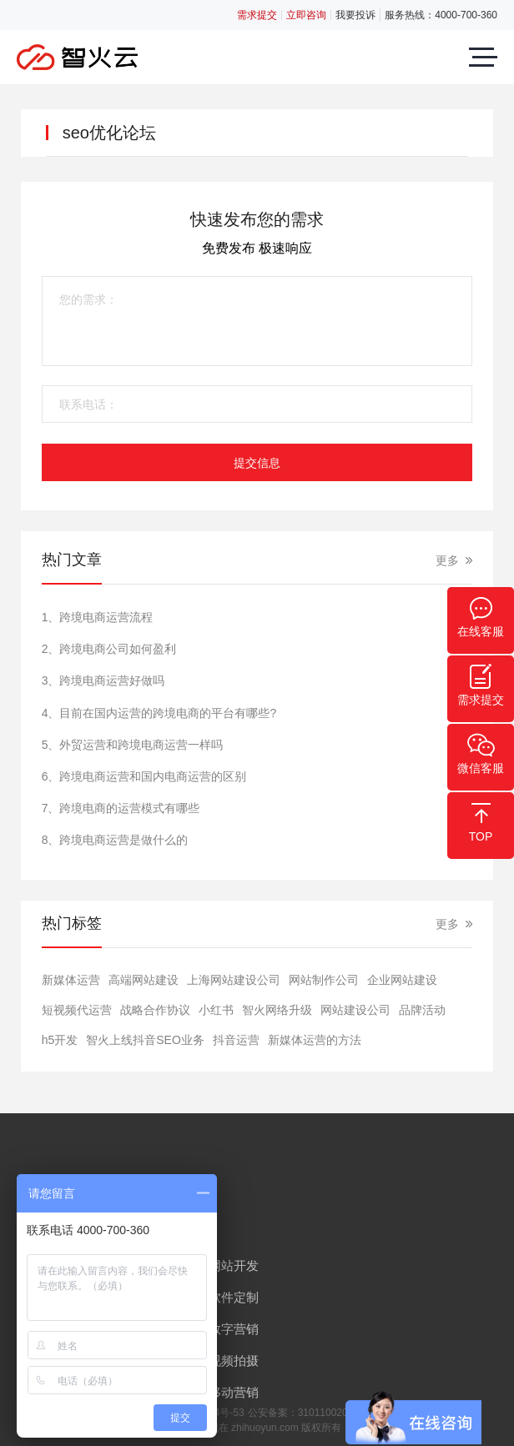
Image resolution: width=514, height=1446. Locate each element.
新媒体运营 (71, 980)
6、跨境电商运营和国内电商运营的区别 (144, 776)
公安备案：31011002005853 (311, 1413)
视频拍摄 (234, 1360)
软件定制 (234, 1297)
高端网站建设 (143, 980)
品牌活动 (422, 1010)
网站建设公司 (355, 1010)
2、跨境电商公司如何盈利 (109, 648)
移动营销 (234, 1392)
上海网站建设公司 (233, 980)
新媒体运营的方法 (314, 1040)
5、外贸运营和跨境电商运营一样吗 (133, 744)
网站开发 (234, 1265)
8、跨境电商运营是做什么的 (115, 839)
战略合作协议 (155, 1010)
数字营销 (234, 1329)
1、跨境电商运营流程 (98, 617)
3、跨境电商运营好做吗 (103, 680)
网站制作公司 (324, 980)
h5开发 (60, 1040)
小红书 (216, 1010)
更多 (447, 560)
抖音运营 (236, 1040)
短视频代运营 (77, 1010)
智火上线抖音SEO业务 (145, 1040)
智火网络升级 (277, 1010)
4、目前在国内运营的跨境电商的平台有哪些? (159, 713)
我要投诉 (355, 15)
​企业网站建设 (402, 980)
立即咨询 (306, 15)
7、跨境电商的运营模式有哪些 (121, 808)
